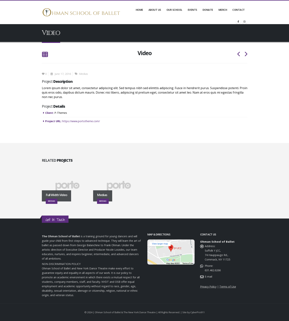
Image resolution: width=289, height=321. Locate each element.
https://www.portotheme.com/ (81, 121)
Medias (83, 74)
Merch (222, 10)
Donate (208, 10)
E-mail (208, 276)
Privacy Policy (208, 286)
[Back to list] (45, 54)
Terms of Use (227, 286)
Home (139, 10)
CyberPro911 (197, 312)
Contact (238, 10)
